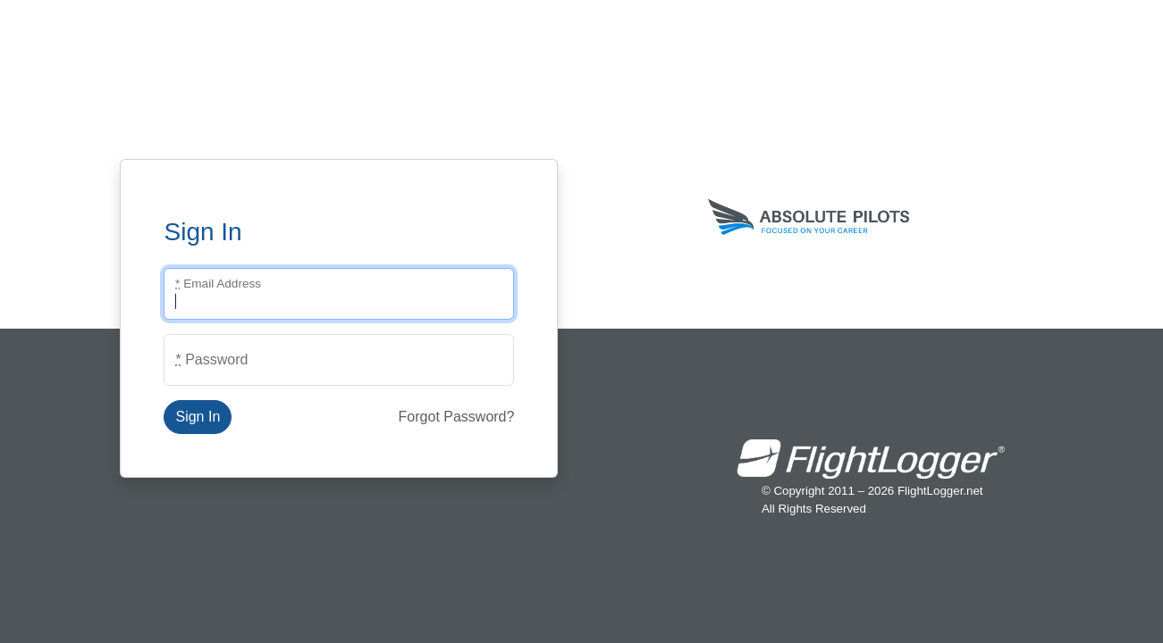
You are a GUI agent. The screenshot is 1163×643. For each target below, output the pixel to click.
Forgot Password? (457, 416)
